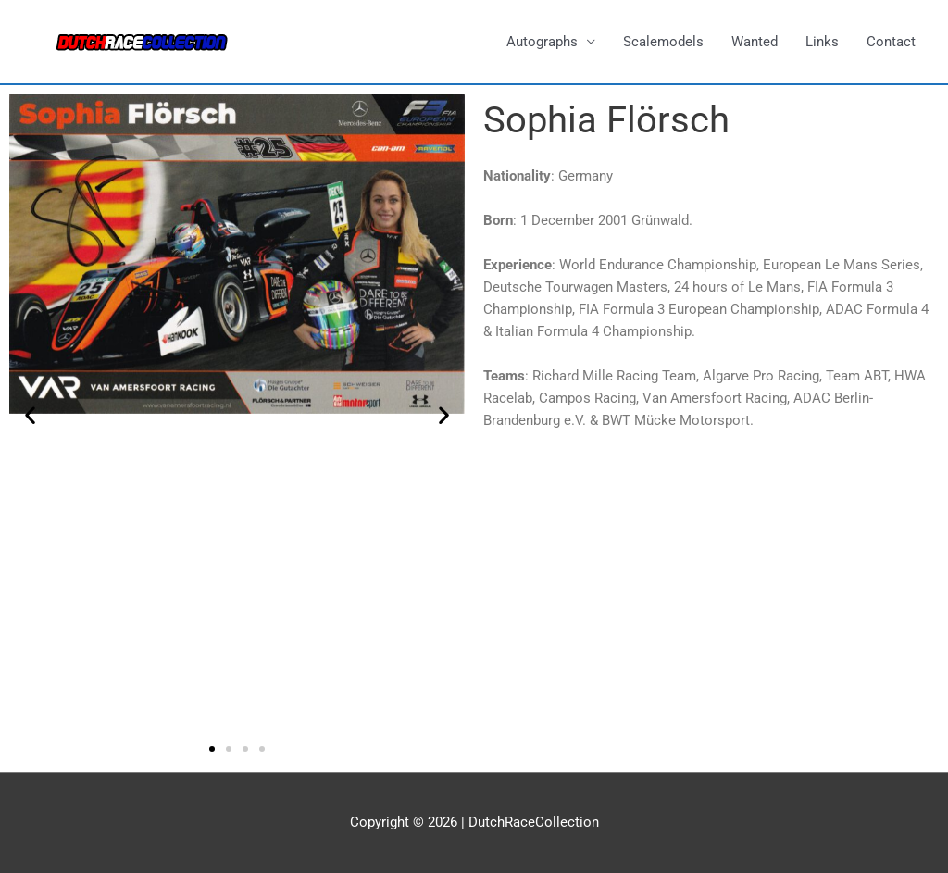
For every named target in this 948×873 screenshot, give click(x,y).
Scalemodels (663, 41)
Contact (891, 41)
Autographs (542, 41)
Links (822, 41)
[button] (30, 414)
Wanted (754, 41)
